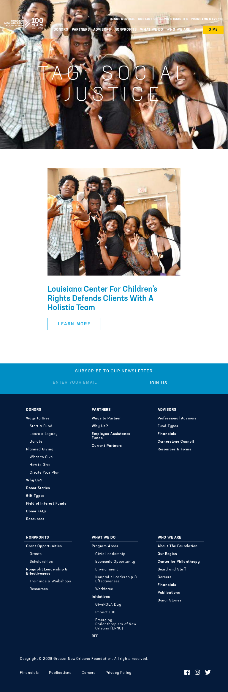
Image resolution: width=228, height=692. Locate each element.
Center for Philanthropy (179, 562)
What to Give (41, 457)
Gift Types (35, 496)
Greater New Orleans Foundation (23, 18)
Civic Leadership (110, 554)
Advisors (102, 30)
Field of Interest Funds (46, 504)
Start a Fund (41, 426)
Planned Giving (40, 449)
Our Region (167, 554)
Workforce (104, 589)
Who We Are (178, 30)
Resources (35, 519)
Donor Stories (38, 488)
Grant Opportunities (44, 546)
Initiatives (101, 597)
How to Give (40, 465)
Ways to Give (38, 418)
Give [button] (213, 30)
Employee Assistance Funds (111, 436)
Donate (36, 442)
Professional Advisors (177, 418)
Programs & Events (207, 19)
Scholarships (41, 562)
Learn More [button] (74, 324)
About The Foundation (178, 546)
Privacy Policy (119, 673)
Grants (36, 554)
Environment (106, 569)
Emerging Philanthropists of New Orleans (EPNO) (115, 624)
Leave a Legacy (44, 434)
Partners (81, 30)
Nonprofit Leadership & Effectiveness (47, 572)
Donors (61, 30)
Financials (167, 434)
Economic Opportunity (115, 562)
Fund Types (168, 426)
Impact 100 (105, 612)
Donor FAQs (36, 511)
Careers (165, 577)
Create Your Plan (45, 473)
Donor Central (122, 19)
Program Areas (105, 546)
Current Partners (107, 446)
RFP (95, 636)
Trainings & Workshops (50, 581)
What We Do (151, 30)
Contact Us (148, 19)
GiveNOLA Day (108, 605)
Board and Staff (172, 569)
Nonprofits (126, 30)
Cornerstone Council (176, 442)
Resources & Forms (174, 449)
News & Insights (174, 19)
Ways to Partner (106, 418)
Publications (169, 593)
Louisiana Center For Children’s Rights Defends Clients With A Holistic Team (102, 299)
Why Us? (34, 480)
